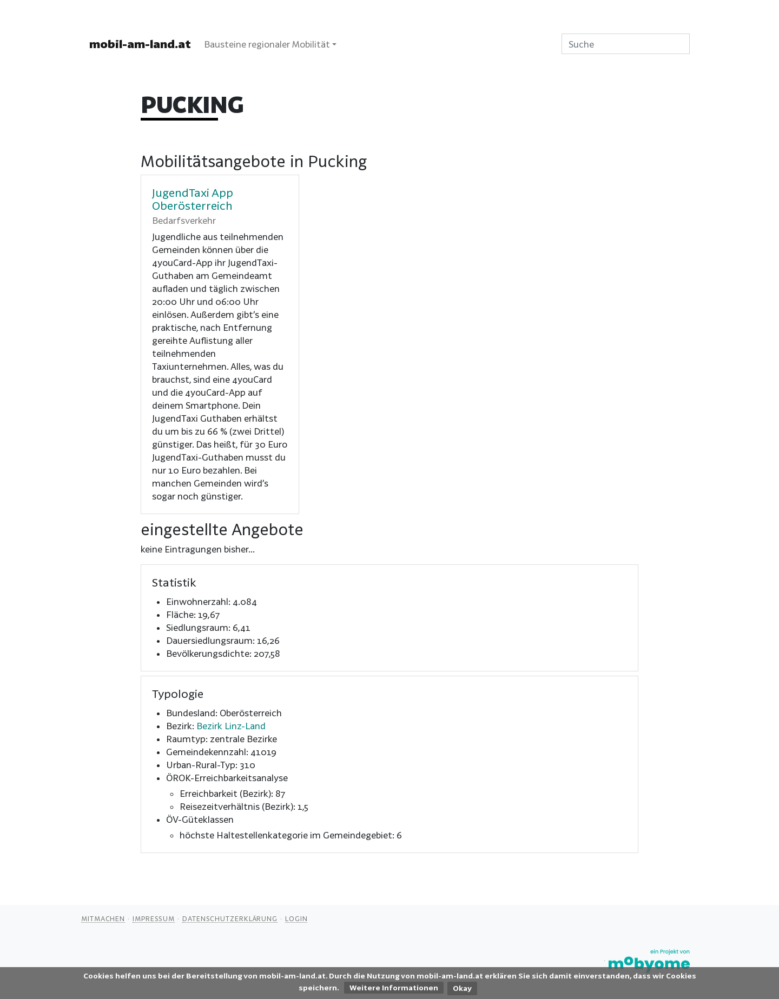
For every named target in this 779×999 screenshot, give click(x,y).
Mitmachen (103, 918)
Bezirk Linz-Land (231, 726)
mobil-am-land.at (140, 43)
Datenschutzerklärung (230, 918)
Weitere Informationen (393, 987)
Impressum (154, 918)
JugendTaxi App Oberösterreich (192, 199)
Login (296, 918)
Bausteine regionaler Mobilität (267, 44)
